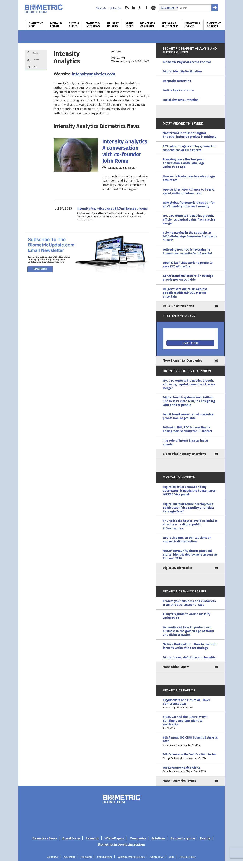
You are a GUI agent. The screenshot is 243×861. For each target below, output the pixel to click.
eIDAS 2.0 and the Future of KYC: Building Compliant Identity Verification (190, 722)
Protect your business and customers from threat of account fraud (189, 602)
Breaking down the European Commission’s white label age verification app (184, 163)
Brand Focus (129, 25)
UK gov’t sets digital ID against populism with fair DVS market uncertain (185, 292)
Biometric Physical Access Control (187, 62)
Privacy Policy (188, 856)
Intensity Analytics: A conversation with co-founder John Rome (125, 151)
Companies (138, 838)
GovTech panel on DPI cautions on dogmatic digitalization (187, 539)
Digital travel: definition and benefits (189, 657)
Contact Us (157, 856)
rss (127, 7)
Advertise (69, 856)
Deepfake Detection (177, 81)
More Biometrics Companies (182, 360)
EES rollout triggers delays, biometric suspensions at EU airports (189, 148)
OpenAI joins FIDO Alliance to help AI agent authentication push (189, 191)
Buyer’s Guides (74, 25)
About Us (101, 8)
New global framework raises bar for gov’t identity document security (189, 204)
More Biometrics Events (179, 781)
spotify (153, 7)
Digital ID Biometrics (177, 568)
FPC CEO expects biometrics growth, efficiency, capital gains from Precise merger (189, 219)
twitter (140, 7)
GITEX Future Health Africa (190, 769)
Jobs (171, 856)
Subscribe (115, 8)
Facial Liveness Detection (181, 100)
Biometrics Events (192, 25)
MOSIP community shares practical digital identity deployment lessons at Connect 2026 (190, 554)
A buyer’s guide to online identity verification (186, 616)
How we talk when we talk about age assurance (189, 178)
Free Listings (104, 856)
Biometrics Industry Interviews (184, 454)
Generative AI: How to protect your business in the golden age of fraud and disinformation (188, 631)
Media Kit (86, 856)
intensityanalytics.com (93, 73)
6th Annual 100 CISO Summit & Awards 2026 (190, 741)
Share (36, 53)
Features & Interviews (93, 25)
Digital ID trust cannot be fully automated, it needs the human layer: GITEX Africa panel (189, 490)
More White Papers (176, 667)
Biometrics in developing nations (121, 844)
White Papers (114, 838)
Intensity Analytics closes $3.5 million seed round (112, 208)
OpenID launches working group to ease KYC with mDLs (188, 264)
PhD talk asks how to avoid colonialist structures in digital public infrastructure (190, 524)
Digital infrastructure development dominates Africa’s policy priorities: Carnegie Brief (188, 507)
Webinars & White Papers (170, 25)
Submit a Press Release (131, 856)
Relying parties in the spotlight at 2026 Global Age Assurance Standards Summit (190, 236)
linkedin (133, 7)
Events (205, 838)
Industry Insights (113, 25)
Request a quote (183, 838)
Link (35, 66)
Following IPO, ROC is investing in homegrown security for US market (187, 251)
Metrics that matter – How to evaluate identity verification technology (190, 646)
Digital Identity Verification (182, 71)
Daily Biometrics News (178, 306)
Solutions (158, 838)
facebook (146, 7)
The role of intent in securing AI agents (185, 442)
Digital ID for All (56, 25)
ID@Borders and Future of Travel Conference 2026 (190, 704)
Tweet (36, 59)
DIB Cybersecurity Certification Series (190, 756)
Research (92, 838)
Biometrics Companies (147, 25)
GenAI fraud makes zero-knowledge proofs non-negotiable (188, 277)
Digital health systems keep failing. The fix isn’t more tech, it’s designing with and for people (189, 401)
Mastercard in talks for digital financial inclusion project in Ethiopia (189, 135)
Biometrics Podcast (214, 25)
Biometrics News (36, 25)
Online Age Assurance (178, 90)
